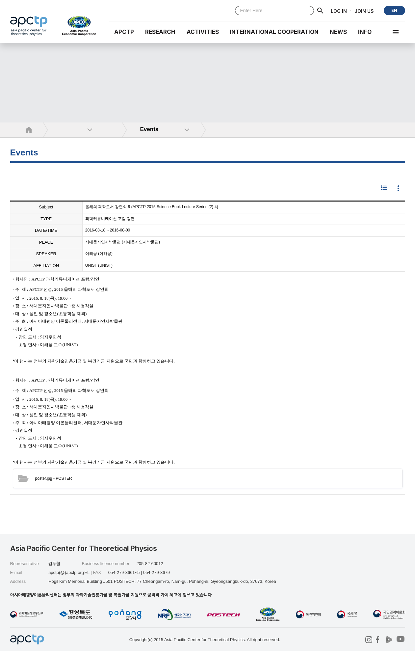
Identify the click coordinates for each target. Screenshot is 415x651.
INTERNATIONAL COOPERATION (274, 32)
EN (394, 10)
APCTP (124, 32)
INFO (365, 32)
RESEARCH (160, 32)
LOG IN (339, 11)
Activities (203, 32)
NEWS (338, 32)
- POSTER (53, 478)
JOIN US (364, 11)
